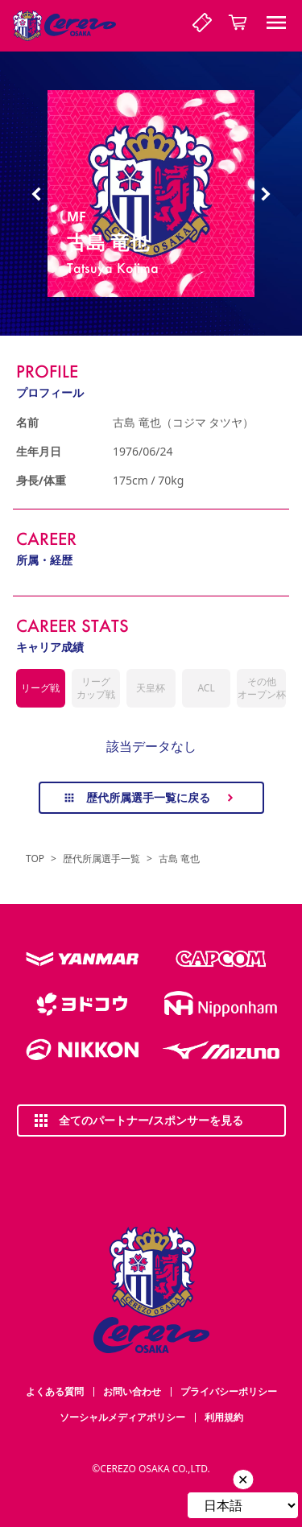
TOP (35, 858)
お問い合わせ (132, 1391)
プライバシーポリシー (228, 1391)
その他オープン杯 (262, 688)
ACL (205, 688)
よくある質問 (55, 1391)
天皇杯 (150, 688)
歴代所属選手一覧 (101, 858)
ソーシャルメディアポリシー (122, 1417)
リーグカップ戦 (96, 688)
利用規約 (224, 1417)
